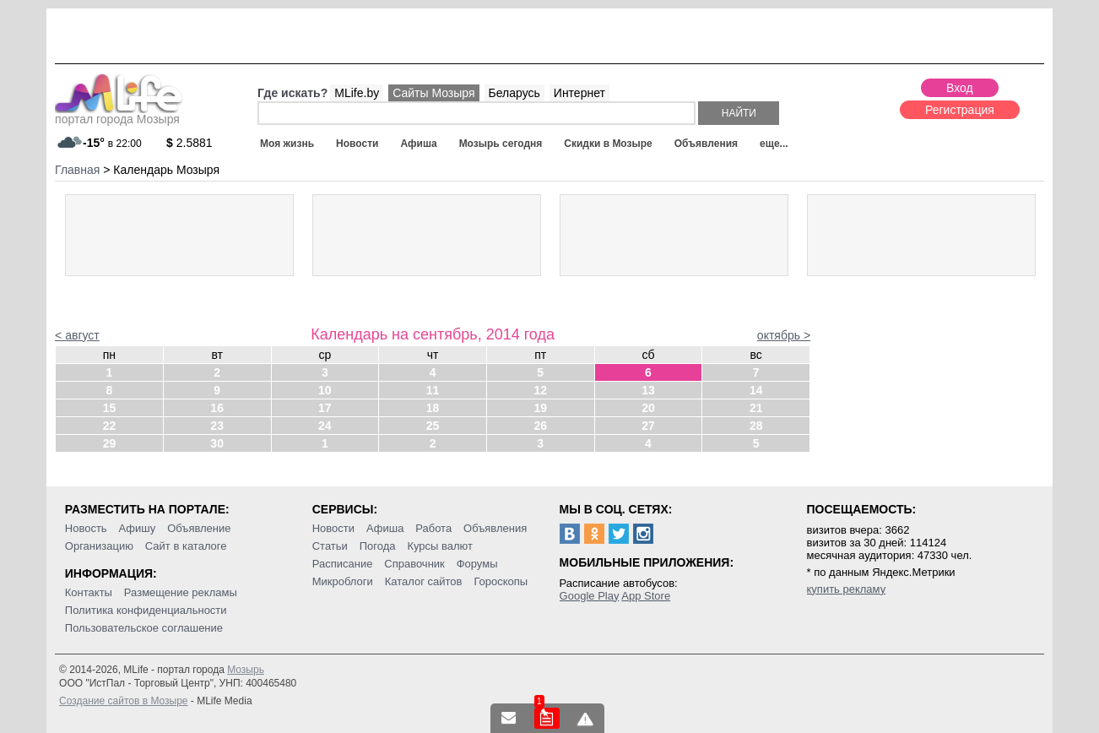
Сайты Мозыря (433, 93)
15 (109, 408)
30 (217, 443)
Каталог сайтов (424, 581)
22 (109, 425)
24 (325, 425)
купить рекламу (846, 589)
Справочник (414, 563)
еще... (774, 143)
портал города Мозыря (118, 114)
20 (648, 408)
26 (540, 425)
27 (648, 425)
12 (540, 390)
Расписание (342, 563)
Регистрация (959, 110)
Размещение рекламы (180, 592)
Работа (433, 528)
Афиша (418, 143)
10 (325, 390)
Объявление (198, 528)
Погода (378, 546)
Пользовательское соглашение (144, 628)
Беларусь (514, 93)
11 (433, 390)
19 (540, 408)
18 (433, 408)
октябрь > (783, 335)
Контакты (88, 592)
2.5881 (189, 142)
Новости (357, 143)
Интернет (579, 93)
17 (325, 408)
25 (433, 425)
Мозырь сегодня (501, 143)
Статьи (330, 546)
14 (756, 390)
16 (217, 408)
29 (109, 443)
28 (756, 425)
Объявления (706, 143)
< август (77, 335)
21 (756, 408)
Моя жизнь (287, 143)
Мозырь (245, 670)
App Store (645, 595)
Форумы (477, 563)
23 (217, 425)
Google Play (590, 595)
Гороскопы (501, 581)
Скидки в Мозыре (608, 143)
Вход (959, 88)
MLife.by (356, 93)
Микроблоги (342, 581)
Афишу (137, 528)
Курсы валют (440, 546)
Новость (86, 528)
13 (648, 390)
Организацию (99, 546)
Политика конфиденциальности (146, 610)
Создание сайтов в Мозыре (123, 701)
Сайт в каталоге (186, 546)
